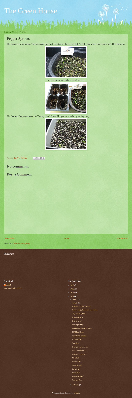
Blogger (76, 393)
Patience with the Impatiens (81, 306)
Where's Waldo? (77, 376)
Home (66, 238)
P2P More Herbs (77, 332)
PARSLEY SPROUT (79, 354)
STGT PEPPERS (78, 350)
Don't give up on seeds (80, 347)
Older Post (122, 238)
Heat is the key (77, 321)
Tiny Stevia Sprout (78, 314)
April (75, 299)
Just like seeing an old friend (82, 328)
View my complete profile (13, 288)
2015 (72, 289)
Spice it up (75, 369)
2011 (72, 296)
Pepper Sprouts (77, 317)
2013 (72, 293)
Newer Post (10, 238)
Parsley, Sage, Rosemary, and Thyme (85, 310)
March (75, 303)
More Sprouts (77, 365)
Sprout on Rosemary (79, 336)
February (76, 385)
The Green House (30, 11)
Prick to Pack (76, 362)
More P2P (75, 358)
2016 (72, 285)
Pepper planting (77, 325)
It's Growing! (76, 339)
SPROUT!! (76, 373)
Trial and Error (77, 380)
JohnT (8, 285)
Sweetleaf (75, 343)
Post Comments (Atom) (22, 244)
